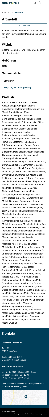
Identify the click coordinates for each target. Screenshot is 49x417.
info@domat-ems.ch (17, 360)
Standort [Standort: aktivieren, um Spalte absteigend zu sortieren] (8, 81)
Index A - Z (24, 414)
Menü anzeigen (24, 25)
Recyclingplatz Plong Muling (17, 87)
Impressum (43, 414)
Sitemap (16, 414)
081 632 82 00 (15, 357)
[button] (40, 3)
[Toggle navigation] (44, 3)
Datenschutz (33, 414)
